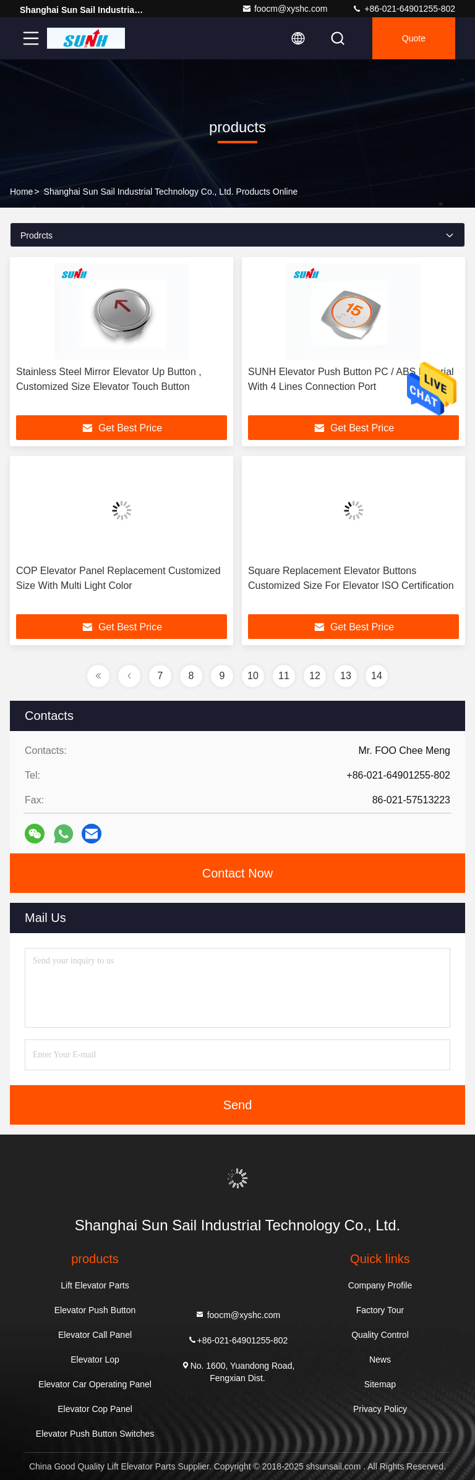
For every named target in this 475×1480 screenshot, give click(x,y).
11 (283, 675)
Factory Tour (380, 1310)
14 (376, 675)
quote (414, 38)
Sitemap (380, 1384)
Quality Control (380, 1335)
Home (21, 192)
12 (314, 675)
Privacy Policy (380, 1409)
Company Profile (380, 1285)
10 (253, 675)
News (380, 1359)
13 (345, 675)
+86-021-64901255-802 (403, 9)
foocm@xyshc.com (284, 9)
